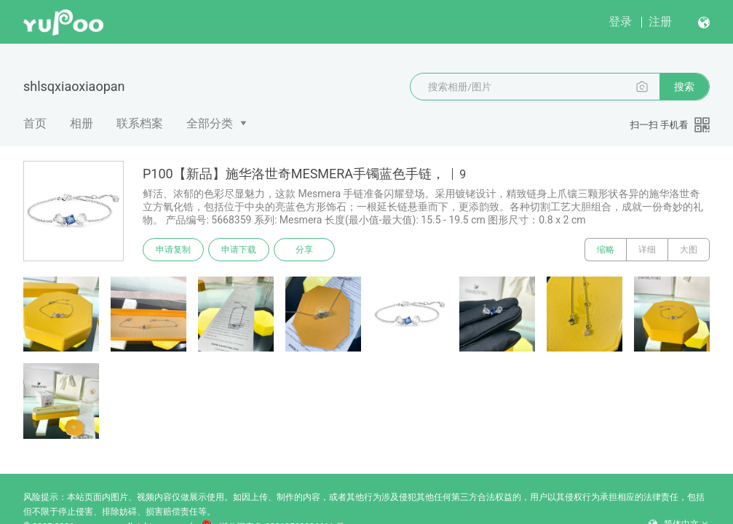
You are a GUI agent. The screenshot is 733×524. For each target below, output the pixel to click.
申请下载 (238, 250)
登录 (620, 21)
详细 (647, 250)
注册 (660, 21)
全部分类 (209, 123)
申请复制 (173, 250)
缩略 (605, 250)
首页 (35, 123)
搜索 (684, 86)
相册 (81, 123)
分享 (304, 250)
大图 (688, 250)
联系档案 (139, 123)
